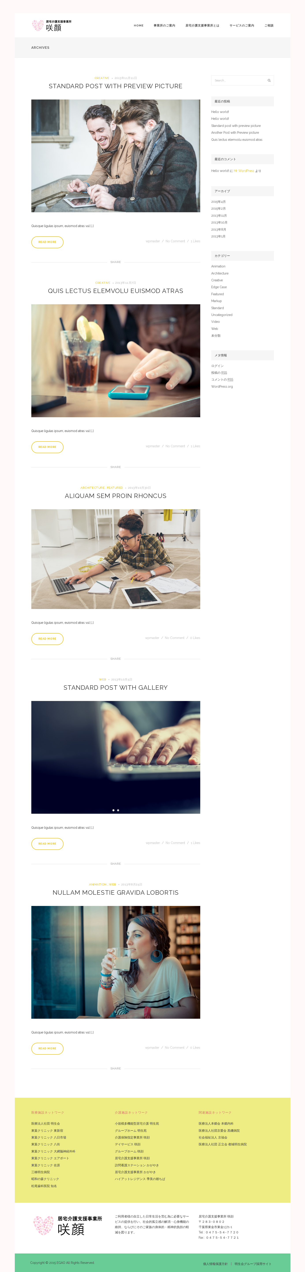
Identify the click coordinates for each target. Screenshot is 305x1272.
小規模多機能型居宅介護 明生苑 (137, 1123)
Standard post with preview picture (116, 86)
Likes (195, 241)
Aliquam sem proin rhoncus (116, 496)
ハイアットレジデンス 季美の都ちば (140, 1179)
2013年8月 (218, 229)
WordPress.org (222, 386)
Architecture (92, 487)
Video (215, 321)
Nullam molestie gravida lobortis (116, 892)
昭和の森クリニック (45, 1179)
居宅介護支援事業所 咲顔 (132, 1158)
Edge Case (219, 287)
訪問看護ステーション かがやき (137, 1165)
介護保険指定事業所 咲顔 (132, 1137)
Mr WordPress (244, 171)
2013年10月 (219, 222)
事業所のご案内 (164, 25)
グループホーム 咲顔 (129, 1151)
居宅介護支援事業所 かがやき (135, 1172)
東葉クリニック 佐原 (45, 1165)
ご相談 (269, 25)
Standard (217, 308)
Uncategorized (221, 315)
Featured (115, 487)
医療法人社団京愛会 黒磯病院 (219, 1130)
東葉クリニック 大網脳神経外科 (53, 1151)
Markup (216, 301)
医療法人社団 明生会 (45, 1123)
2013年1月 (218, 236)
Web (102, 679)
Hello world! (220, 112)
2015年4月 (218, 201)
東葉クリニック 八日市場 (48, 1137)
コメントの (222, 379)
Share (115, 262)
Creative (102, 78)
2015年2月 (218, 208)
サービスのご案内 (242, 25)
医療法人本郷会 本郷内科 (216, 1123)
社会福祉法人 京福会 (213, 1137)
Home (139, 25)
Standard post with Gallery (116, 687)
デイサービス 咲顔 (127, 1144)
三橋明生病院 (40, 1172)
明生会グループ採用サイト (253, 1264)
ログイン (217, 366)
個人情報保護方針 (215, 1264)
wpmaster (153, 241)
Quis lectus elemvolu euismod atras (115, 291)
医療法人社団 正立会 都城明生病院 (223, 1144)
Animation (98, 884)
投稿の (219, 372)
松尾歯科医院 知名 (44, 1186)
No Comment (175, 241)
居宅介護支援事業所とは (202, 25)
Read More (47, 242)
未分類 (216, 335)
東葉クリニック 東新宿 (47, 1130)
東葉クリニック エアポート (50, 1158)
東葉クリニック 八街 (45, 1144)
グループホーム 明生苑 (131, 1130)
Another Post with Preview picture (235, 132)
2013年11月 (219, 215)
